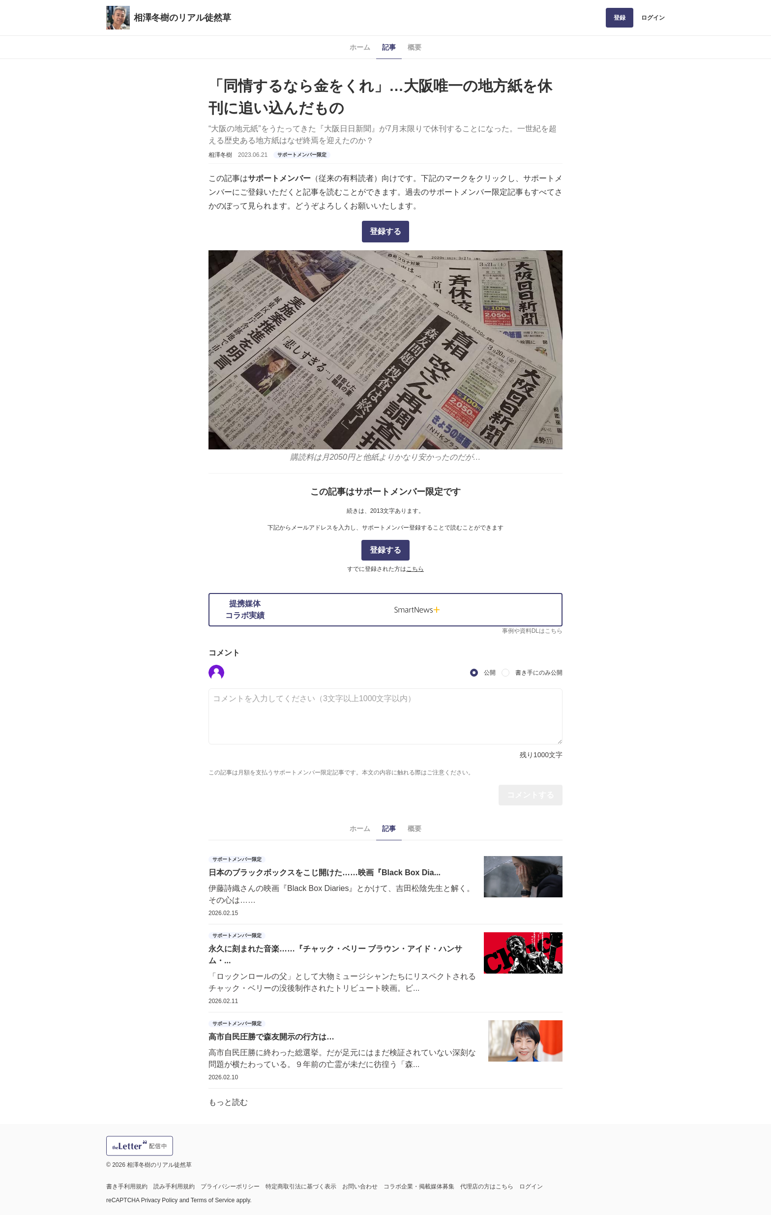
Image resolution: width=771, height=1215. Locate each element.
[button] (216, 673)
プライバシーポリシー (230, 1186)
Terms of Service (213, 1200)
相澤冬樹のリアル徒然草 (182, 18)
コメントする (530, 795)
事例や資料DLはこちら (532, 630)
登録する (385, 231)
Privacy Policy (159, 1200)
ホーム (360, 47)
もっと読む (228, 1102)
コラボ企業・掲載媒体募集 (419, 1186)
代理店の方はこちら (486, 1186)
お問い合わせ (360, 1186)
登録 (619, 17)
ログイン (653, 18)
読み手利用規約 (174, 1186)
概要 (414, 47)
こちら (415, 568)
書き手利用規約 (127, 1186)
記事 (389, 47)
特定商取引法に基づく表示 (301, 1186)
